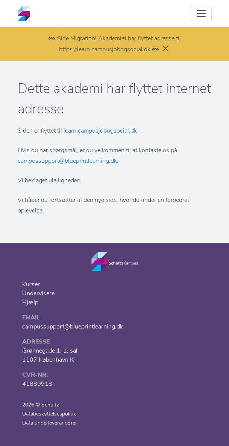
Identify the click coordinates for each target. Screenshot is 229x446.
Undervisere (38, 293)
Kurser (31, 284)
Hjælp (30, 302)
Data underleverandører (49, 422)
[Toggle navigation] (201, 13)
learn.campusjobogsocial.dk (100, 131)
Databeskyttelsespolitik (49, 413)
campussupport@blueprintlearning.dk (67, 161)
